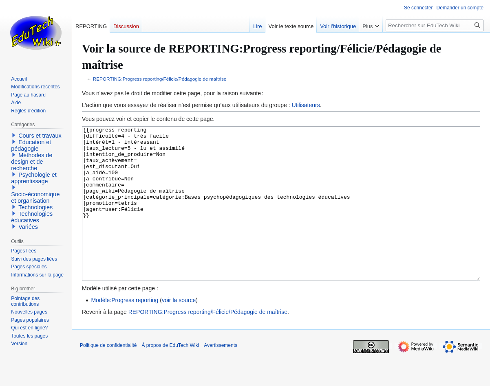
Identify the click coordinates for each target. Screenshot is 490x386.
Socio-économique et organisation (35, 197)
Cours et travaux (40, 135)
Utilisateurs (305, 105)
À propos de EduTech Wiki (170, 376)
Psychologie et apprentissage (34, 177)
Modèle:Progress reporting (124, 330)
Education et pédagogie (31, 145)
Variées (28, 227)
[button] (14, 135)
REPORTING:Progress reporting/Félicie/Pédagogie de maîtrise (160, 78)
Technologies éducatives (32, 217)
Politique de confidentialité (108, 376)
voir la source (179, 330)
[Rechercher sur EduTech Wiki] (434, 25)
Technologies (35, 207)
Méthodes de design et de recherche (31, 161)
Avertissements (220, 376)
